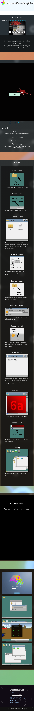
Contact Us (13, 692)
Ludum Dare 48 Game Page (17, 20)
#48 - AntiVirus (14, 702)
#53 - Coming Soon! (16, 697)
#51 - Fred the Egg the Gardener (20, 699)
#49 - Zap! (13, 700)
